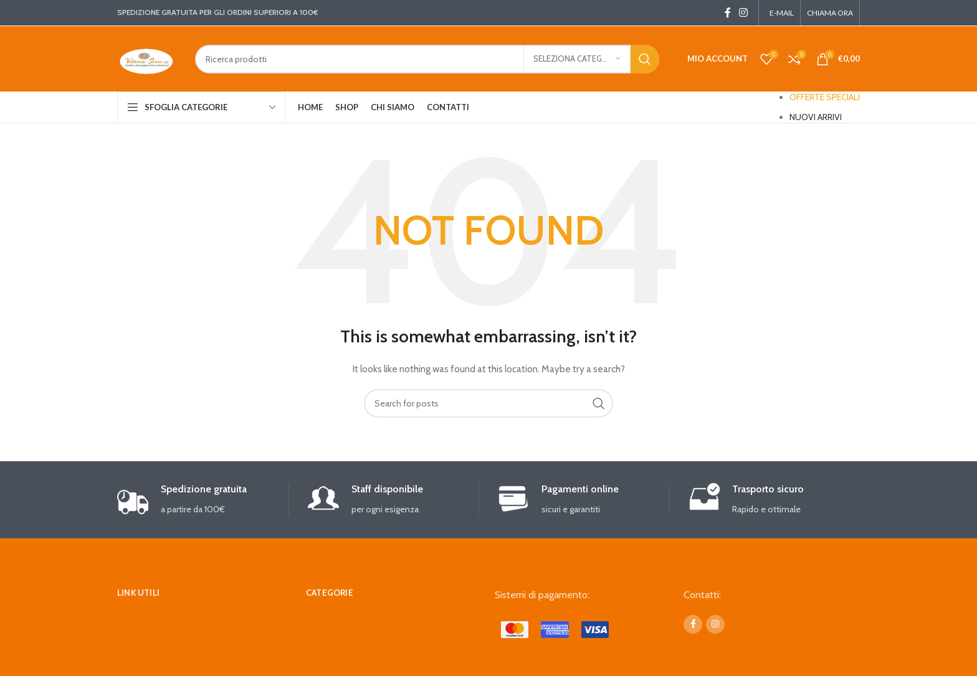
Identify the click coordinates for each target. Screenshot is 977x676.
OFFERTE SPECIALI (824, 97)
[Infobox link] (202, 499)
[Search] (427, 59)
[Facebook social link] (727, 12)
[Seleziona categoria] (577, 59)
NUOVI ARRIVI (815, 117)
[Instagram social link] (743, 12)
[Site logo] (146, 57)
